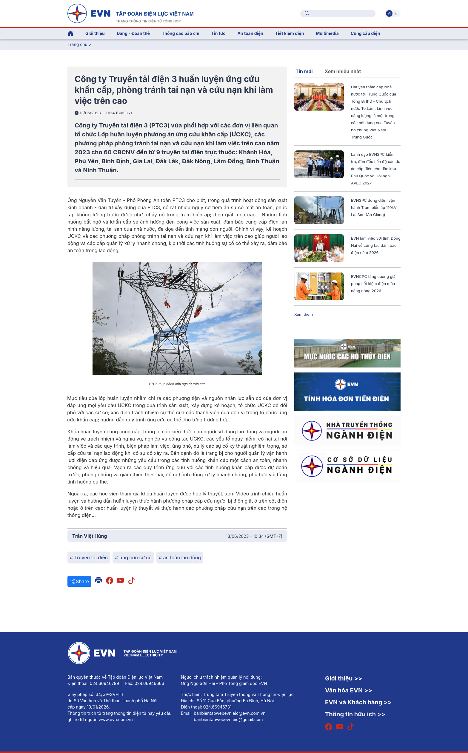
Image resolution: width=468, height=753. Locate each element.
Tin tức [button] (218, 33)
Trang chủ (77, 44)
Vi (389, 13)
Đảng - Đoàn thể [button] (133, 33)
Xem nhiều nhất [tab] (343, 71)
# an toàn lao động (180, 557)
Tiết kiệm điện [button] (289, 33)
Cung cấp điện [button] (365, 33)
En (396, 13)
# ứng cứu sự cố (133, 557)
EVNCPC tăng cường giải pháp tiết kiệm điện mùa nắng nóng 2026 (373, 283)
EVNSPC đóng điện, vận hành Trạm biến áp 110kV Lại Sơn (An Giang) (374, 207)
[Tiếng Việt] (130, 13)
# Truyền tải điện (89, 557)
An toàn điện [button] (250, 33)
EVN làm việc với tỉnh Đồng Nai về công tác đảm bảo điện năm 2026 (376, 245)
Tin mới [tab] (304, 71)
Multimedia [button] (327, 33)
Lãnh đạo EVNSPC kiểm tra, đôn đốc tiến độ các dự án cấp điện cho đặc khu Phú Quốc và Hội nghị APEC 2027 (375, 168)
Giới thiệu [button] (95, 33)
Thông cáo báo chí (180, 33)
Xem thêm (303, 314)
